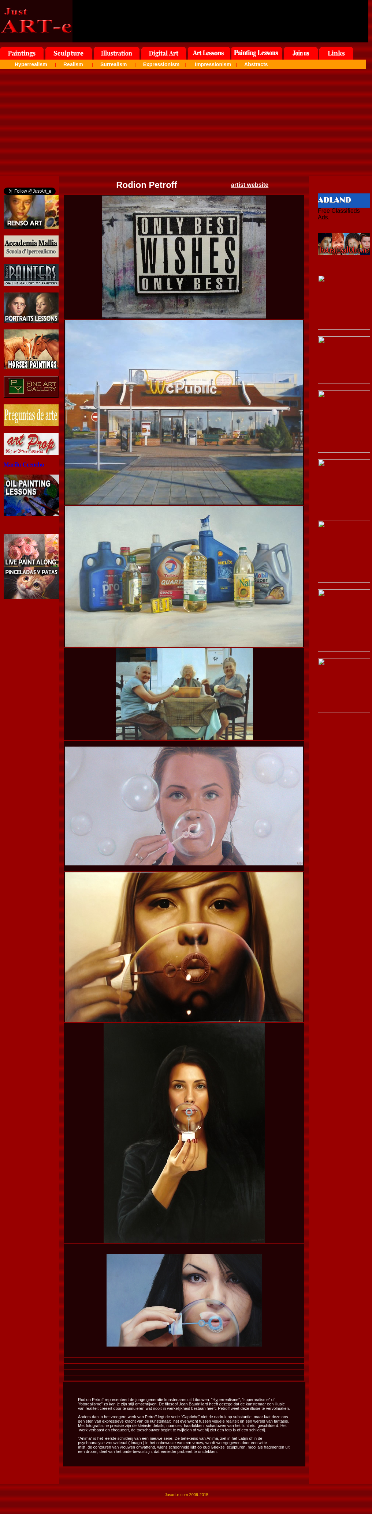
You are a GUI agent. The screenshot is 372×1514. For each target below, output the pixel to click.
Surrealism (113, 64)
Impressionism (212, 64)
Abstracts (256, 64)
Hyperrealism (31, 64)
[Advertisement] (186, 124)
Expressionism (161, 64)
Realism (73, 64)
